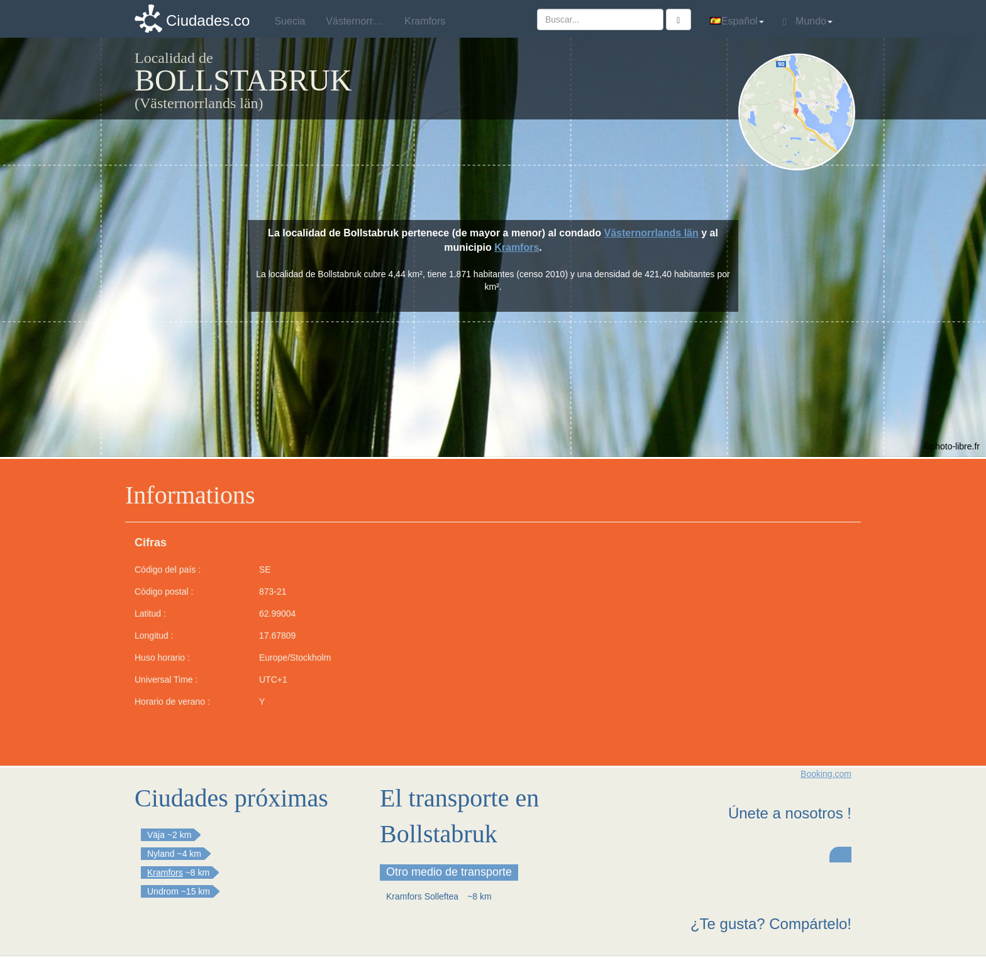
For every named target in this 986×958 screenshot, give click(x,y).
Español (737, 21)
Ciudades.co (208, 20)
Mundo (808, 21)
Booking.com (825, 774)
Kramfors (516, 247)
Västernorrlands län (651, 233)
